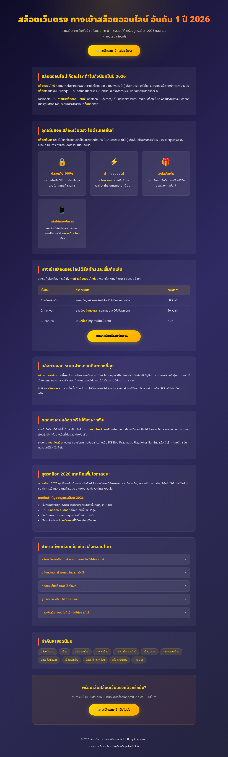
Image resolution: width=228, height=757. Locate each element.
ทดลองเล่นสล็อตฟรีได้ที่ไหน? (59, 586)
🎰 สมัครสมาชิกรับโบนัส (114, 709)
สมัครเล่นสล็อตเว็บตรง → (114, 336)
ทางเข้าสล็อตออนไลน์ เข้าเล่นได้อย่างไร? (65, 612)
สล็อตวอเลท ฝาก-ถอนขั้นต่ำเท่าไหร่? (63, 572)
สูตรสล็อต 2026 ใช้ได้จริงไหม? (60, 599)
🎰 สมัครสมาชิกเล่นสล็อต (114, 50)
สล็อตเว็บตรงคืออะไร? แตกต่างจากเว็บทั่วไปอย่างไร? (73, 559)
